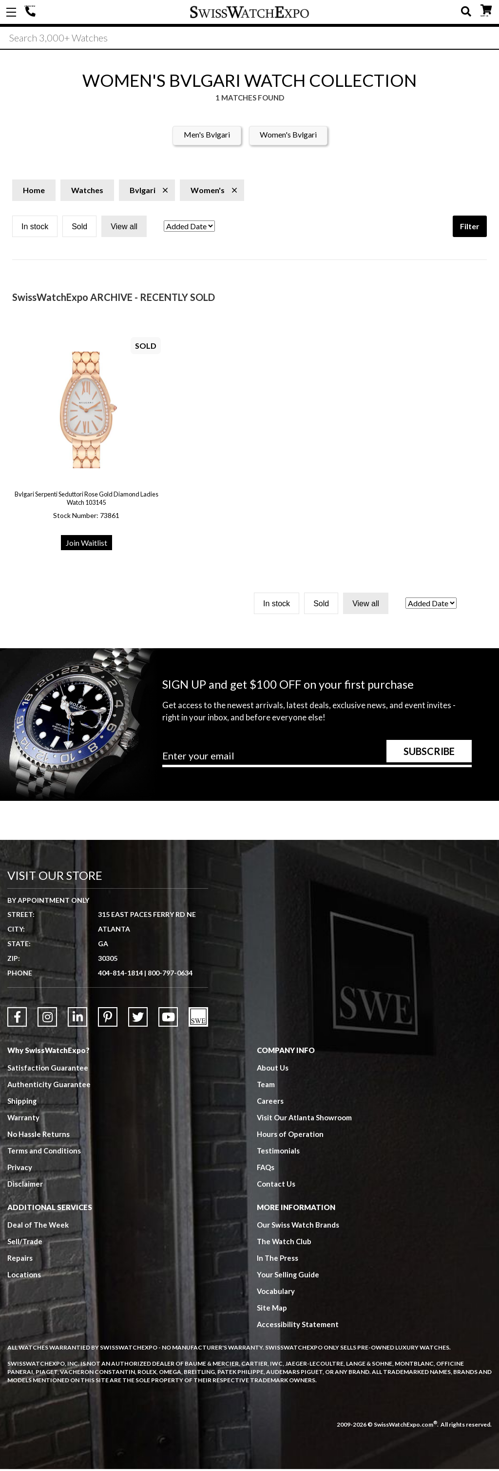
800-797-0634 (170, 974)
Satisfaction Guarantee (47, 1069)
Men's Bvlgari (207, 135)
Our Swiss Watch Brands (298, 1226)
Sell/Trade (25, 1242)
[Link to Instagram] (47, 1018)
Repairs (20, 1259)
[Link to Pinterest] (107, 1018)
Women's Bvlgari (288, 135)
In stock (34, 228)
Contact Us (276, 1185)
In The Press (278, 1259)
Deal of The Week (38, 1226)
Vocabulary (276, 1292)
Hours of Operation (290, 1135)
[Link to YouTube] (168, 1018)
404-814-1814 (31, 12)
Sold (79, 228)
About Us (273, 1069)
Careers (270, 1102)
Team (266, 1085)
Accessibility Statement (298, 1325)
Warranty (23, 1118)
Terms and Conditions (44, 1152)
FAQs (266, 1168)
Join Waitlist (86, 544)
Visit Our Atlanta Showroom (305, 1118)
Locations (24, 1276)
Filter (470, 227)
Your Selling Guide (288, 1276)
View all (124, 228)
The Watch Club (284, 1242)
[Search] (249, 38)
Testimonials (278, 1152)
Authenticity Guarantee (49, 1085)
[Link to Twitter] (138, 1018)
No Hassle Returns (38, 1135)
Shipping (22, 1102)
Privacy (19, 1168)
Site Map (272, 1309)
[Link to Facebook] (17, 1018)
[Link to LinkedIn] (77, 1018)
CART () (486, 10)
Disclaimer (25, 1185)
